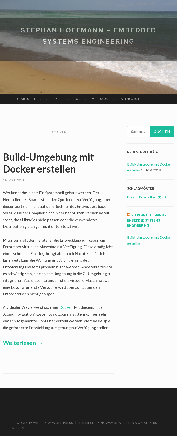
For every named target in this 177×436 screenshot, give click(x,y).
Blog (77, 99)
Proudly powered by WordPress (42, 423)
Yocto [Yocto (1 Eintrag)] (166, 197)
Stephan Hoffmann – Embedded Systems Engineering (146, 220)
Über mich (54, 99)
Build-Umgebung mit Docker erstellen (48, 163)
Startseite (26, 99)
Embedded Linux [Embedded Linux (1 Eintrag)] (150, 197)
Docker (65, 307)
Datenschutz (130, 99)
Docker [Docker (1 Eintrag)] (133, 197)
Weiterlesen (23, 342)
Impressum (100, 99)
